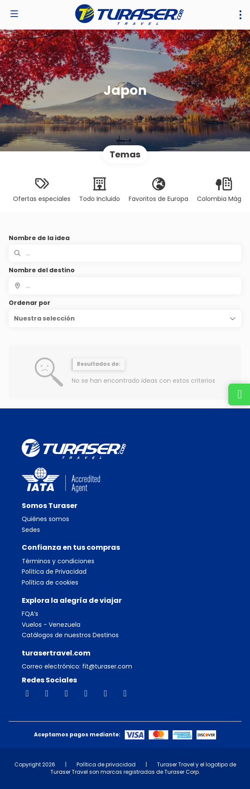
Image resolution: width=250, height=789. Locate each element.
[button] (125, 318)
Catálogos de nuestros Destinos (70, 635)
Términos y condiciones (58, 561)
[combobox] (125, 285)
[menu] (240, 15)
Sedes (31, 530)
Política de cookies (50, 582)
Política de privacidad (106, 764)
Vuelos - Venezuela (51, 625)
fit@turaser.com (106, 666)
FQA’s (30, 614)
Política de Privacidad (54, 572)
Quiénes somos (45, 519)
